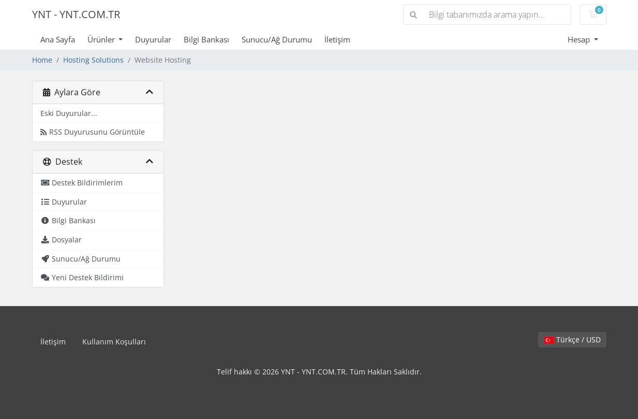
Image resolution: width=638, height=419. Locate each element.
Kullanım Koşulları (114, 341)
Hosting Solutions (93, 60)
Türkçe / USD (572, 339)
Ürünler (102, 39)
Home (42, 60)
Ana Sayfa (57, 39)
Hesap (580, 39)
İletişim (337, 39)
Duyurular (153, 39)
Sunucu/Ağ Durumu (277, 39)
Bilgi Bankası (206, 39)
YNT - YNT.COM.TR (76, 14)
